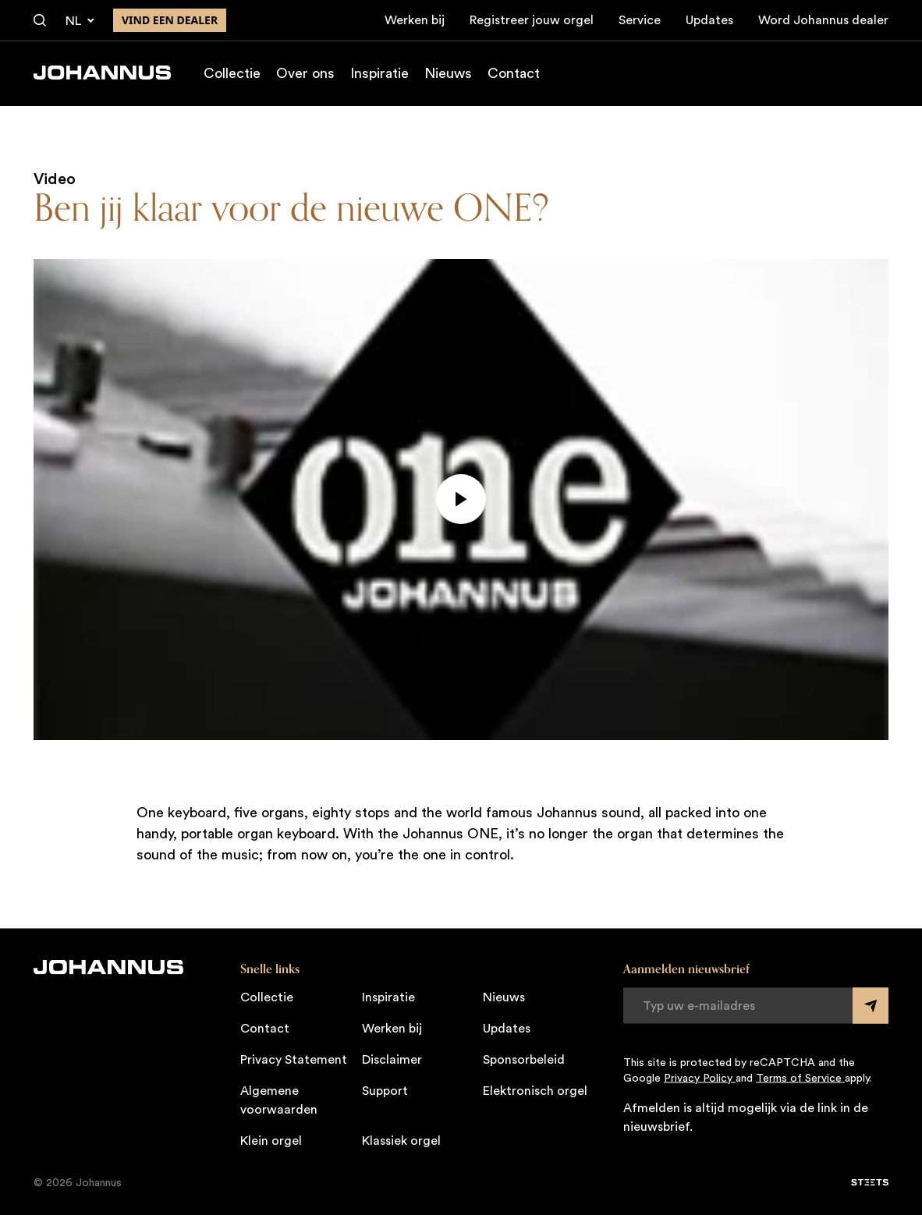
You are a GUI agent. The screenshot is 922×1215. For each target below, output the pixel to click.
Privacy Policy (700, 1077)
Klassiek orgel (401, 1140)
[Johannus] (102, 73)
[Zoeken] (40, 21)
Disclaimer (392, 1059)
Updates (709, 20)
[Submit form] (870, 1005)
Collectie (232, 73)
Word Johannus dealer (823, 20)
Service (640, 20)
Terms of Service (800, 1077)
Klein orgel (271, 1140)
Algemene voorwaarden (278, 1099)
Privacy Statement (293, 1059)
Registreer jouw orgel (532, 20)
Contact (514, 73)
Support (385, 1090)
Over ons (305, 73)
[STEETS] (869, 1182)
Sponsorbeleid (524, 1059)
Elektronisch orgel (535, 1090)
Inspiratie (379, 73)
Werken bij (415, 20)
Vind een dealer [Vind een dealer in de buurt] (170, 19)
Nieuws (448, 73)
